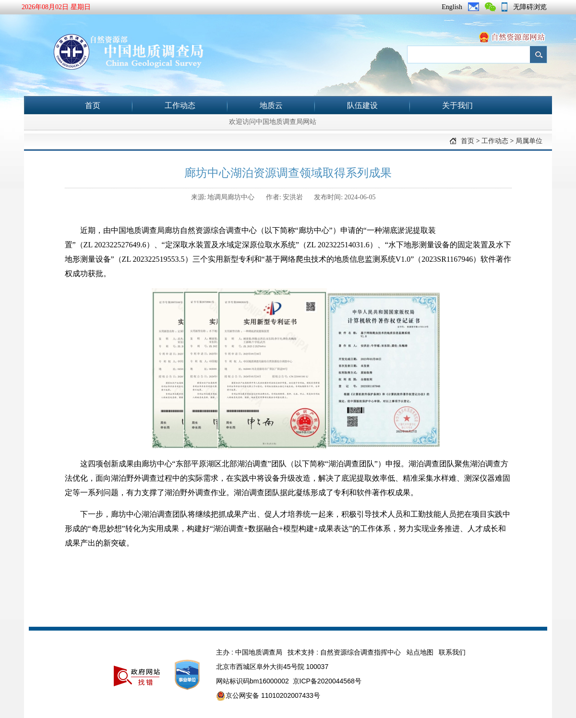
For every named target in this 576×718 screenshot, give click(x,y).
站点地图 (420, 652)
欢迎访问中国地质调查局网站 (272, 121)
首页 (92, 105)
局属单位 (529, 141)
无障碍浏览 (530, 7)
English (452, 7)
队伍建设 (362, 105)
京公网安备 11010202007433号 (268, 696)
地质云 (271, 105)
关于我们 (457, 105)
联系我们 (452, 652)
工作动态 (180, 105)
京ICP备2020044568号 (327, 681)
